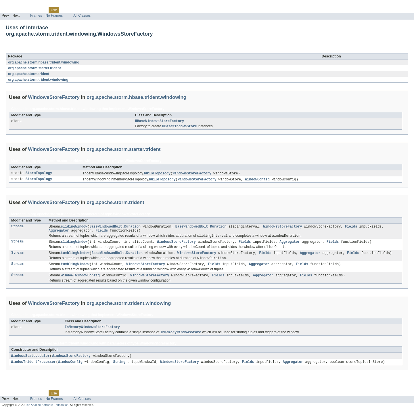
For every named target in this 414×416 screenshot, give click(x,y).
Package (26, 10)
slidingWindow (74, 228)
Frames (36, 16)
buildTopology (157, 174)
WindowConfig (257, 180)
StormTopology (39, 174)
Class (41, 10)
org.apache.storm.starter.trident (34, 68)
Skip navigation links (16, 5)
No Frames (54, 16)
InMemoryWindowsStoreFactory (92, 332)
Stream (17, 228)
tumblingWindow (75, 256)
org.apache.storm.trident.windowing (38, 80)
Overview (9, 10)
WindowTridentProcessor (33, 367)
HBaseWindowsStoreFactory (159, 121)
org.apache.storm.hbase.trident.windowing (43, 62)
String (119, 367)
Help (109, 10)
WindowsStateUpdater (30, 361)
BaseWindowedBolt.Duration (115, 228)
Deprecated (82, 10)
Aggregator (59, 232)
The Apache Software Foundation (46, 411)
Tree (65, 10)
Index (98, 10)
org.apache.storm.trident (28, 74)
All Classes (82, 16)
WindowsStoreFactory (57, 50)
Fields (351, 228)
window (67, 280)
